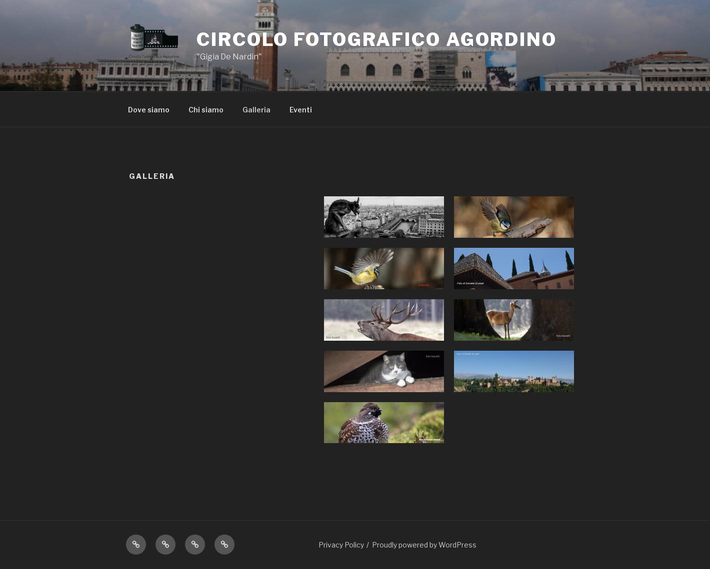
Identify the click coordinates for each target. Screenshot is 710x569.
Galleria (256, 109)
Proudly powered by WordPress (424, 545)
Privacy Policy (341, 545)
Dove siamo (149, 109)
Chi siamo (206, 109)
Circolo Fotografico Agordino (376, 39)
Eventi (301, 109)
